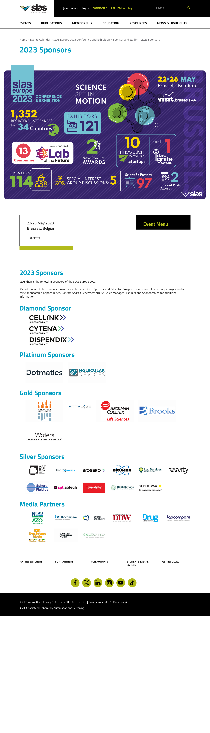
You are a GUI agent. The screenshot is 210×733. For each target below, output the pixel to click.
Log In (85, 8)
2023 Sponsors (160, 329)
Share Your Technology (98, 669)
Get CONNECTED (173, 680)
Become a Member (139, 671)
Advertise (61, 676)
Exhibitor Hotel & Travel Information (161, 303)
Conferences (28, 677)
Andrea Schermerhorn (86, 386)
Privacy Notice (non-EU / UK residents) (64, 719)
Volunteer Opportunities (171, 674)
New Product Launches (157, 268)
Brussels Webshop (161, 340)
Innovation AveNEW (162, 311)
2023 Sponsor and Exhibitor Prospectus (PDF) (163, 281)
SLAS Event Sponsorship (63, 669)
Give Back (168, 667)
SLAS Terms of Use (30, 719)
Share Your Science (103, 663)
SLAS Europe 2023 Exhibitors (161, 293)
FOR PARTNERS (64, 655)
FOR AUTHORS (99, 655)
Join (65, 8)
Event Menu (155, 223)
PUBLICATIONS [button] (51, 23)
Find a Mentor (136, 685)
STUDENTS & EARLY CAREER (138, 656)
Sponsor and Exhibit (161, 261)
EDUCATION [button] (111, 23)
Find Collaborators (31, 663)
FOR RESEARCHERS (31, 655)
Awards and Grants (139, 675)
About (74, 8)
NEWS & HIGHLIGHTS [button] (172, 23)
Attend (149, 243)
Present (150, 255)
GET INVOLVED (171, 655)
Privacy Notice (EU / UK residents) (108, 719)
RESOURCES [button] (138, 23)
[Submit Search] (189, 7)
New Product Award (163, 323)
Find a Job (133, 680)
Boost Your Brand (66, 663)
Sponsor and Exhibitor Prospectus (115, 382)
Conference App (157, 232)
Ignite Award (156, 317)
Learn (148, 249)
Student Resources (139, 666)
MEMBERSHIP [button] (82, 23)
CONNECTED (100, 8)
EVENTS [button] (25, 23)
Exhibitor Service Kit (163, 335)
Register (35, 238)
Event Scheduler (157, 237)
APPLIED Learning (121, 8)
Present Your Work (103, 676)
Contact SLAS (170, 685)
